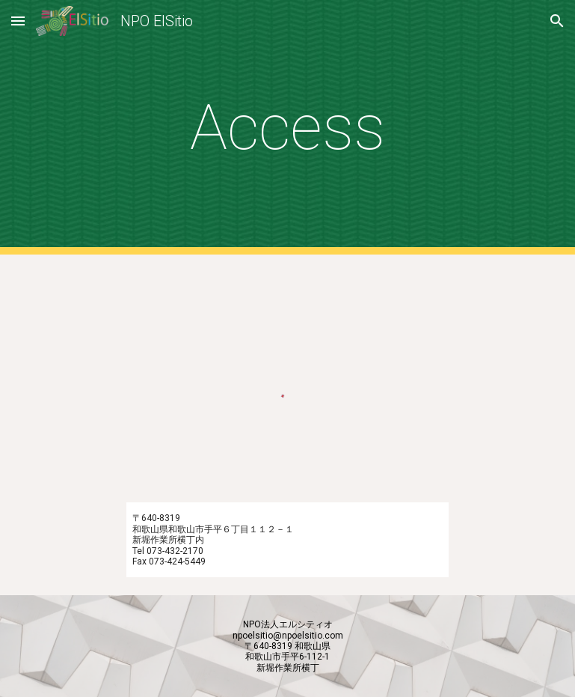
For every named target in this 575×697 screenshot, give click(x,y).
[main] (287, 127)
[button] (18, 20)
